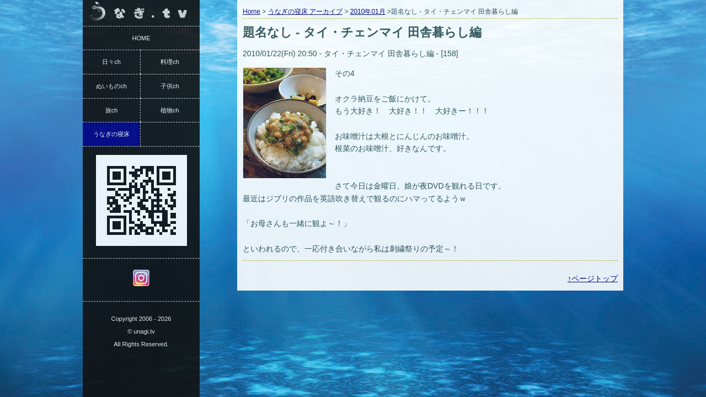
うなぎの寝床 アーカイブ (305, 11)
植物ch (170, 110)
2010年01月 (368, 11)
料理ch (170, 61)
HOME (141, 38)
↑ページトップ (593, 278)
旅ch (111, 110)
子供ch (170, 86)
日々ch (111, 61)
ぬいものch (111, 86)
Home (251, 11)
